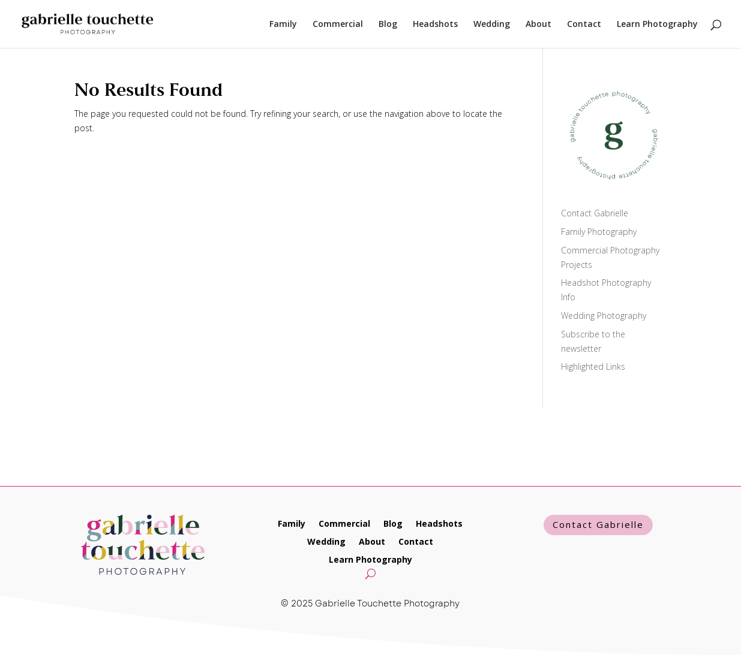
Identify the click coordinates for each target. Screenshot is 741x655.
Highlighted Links (593, 366)
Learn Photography (657, 24)
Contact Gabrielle (594, 213)
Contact (584, 24)
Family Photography (599, 231)
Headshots (435, 24)
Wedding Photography (603, 315)
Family (283, 24)
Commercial (338, 24)
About (538, 24)
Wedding (491, 24)
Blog (388, 24)
